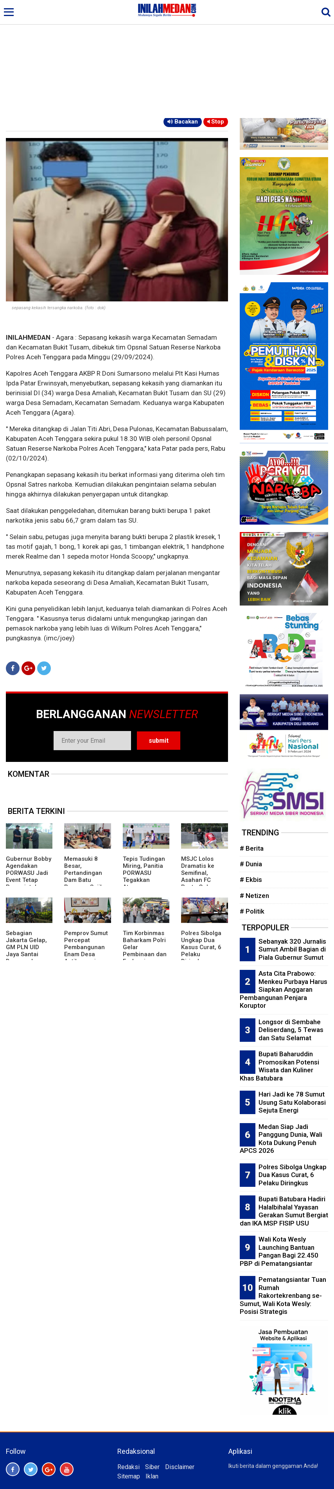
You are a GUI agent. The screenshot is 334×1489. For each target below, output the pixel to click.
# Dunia (251, 864)
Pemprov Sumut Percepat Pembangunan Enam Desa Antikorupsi (86, 947)
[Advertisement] (167, 59)
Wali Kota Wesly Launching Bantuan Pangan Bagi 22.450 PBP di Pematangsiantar (279, 1251)
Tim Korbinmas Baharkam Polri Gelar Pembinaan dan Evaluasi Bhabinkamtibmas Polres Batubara (145, 958)
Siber (152, 1467)
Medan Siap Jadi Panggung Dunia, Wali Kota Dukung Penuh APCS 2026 (281, 1139)
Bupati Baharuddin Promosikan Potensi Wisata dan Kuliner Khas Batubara (279, 1066)
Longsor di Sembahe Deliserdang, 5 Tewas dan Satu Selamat (291, 1030)
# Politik (252, 911)
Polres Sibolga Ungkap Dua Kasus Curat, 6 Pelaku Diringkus (201, 947)
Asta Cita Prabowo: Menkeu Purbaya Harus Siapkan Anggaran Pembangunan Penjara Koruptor (283, 989)
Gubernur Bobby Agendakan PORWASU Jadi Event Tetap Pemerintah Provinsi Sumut (28, 876)
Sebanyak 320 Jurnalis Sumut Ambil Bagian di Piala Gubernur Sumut (292, 949)
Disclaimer (179, 1467)
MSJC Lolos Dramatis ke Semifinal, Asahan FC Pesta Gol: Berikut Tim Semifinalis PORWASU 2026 (203, 883)
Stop (215, 121)
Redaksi (128, 1467)
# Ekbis (251, 879)
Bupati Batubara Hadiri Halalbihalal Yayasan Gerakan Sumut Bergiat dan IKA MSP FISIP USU (284, 1211)
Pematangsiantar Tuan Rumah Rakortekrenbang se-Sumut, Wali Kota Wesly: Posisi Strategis (283, 1295)
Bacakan (182, 121)
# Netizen (254, 895)
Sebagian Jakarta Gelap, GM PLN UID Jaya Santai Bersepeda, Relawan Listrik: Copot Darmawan (28, 958)
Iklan (151, 1476)
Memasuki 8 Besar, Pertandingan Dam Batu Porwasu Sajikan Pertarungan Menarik (87, 880)
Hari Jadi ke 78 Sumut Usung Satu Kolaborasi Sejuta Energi (292, 1102)
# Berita (252, 848)
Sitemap (128, 1476)
